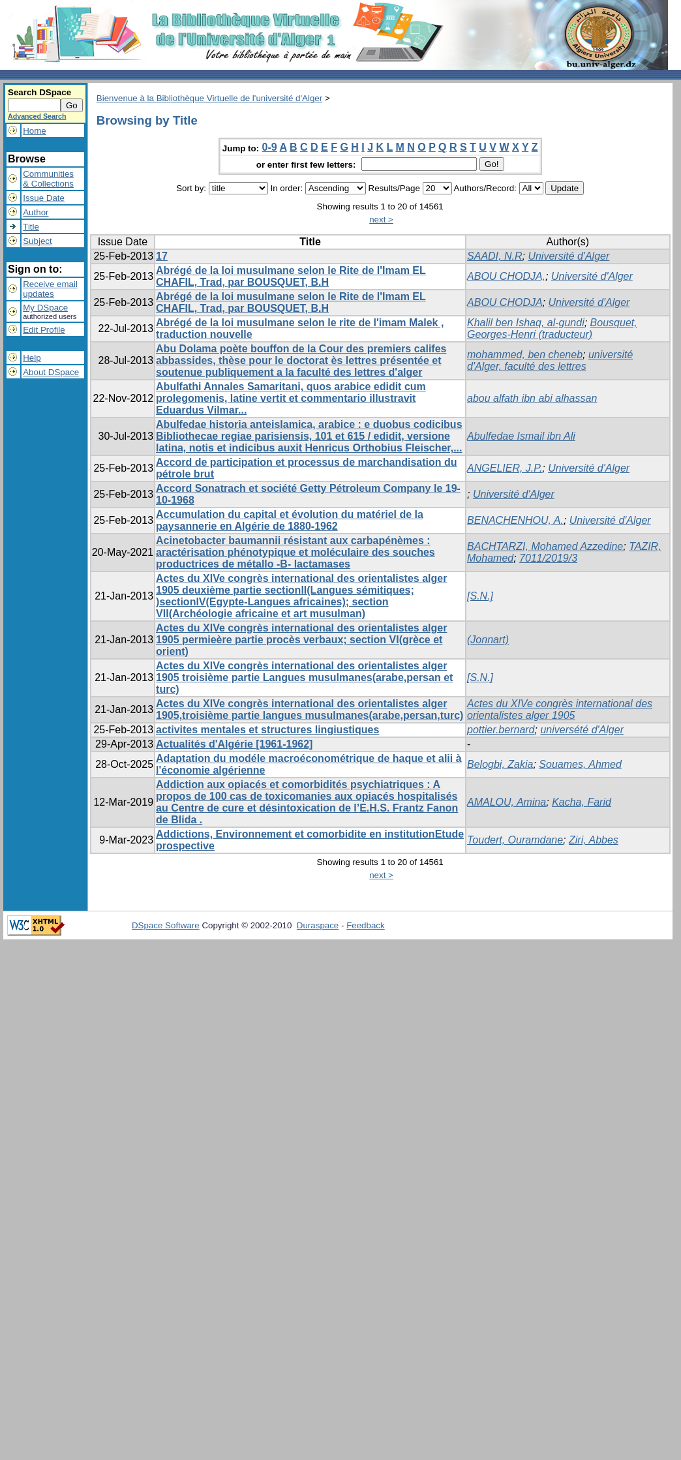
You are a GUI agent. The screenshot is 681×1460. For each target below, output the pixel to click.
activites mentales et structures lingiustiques (267, 729)
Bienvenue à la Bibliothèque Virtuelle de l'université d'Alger (209, 98)
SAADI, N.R (494, 256)
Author (35, 212)
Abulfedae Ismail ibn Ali (521, 436)
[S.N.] (480, 595)
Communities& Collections (48, 179)
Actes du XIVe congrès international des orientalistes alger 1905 (559, 709)
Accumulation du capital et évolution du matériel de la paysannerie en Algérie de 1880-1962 (289, 520)
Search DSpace (39, 92)
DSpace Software (166, 925)
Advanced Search (37, 116)
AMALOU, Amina (506, 802)
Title (31, 227)
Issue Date (44, 198)
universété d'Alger (582, 729)
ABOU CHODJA (505, 302)
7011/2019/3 (548, 558)
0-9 (269, 147)
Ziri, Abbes (593, 839)
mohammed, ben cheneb (525, 354)
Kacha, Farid (581, 802)
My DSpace (45, 307)
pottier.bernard (500, 729)
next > (381, 219)
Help (31, 358)
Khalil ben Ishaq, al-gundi (525, 322)
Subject (37, 241)
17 (162, 256)
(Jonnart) (488, 639)
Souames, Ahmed (580, 764)
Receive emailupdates (50, 289)
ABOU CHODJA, (506, 276)
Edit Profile (44, 330)
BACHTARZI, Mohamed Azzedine (545, 546)
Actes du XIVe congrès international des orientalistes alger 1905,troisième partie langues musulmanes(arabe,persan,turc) (309, 709)
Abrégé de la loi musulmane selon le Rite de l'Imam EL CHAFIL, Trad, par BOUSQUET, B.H (291, 276)
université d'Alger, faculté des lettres (550, 360)
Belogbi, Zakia (500, 764)
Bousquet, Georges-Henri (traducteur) (552, 328)
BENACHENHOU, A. (515, 520)
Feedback (365, 925)
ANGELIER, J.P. (504, 468)
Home (34, 131)
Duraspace (318, 925)
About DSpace (51, 372)
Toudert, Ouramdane (515, 839)
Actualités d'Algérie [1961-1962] (234, 744)
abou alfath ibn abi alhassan (532, 398)
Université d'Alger (568, 256)
